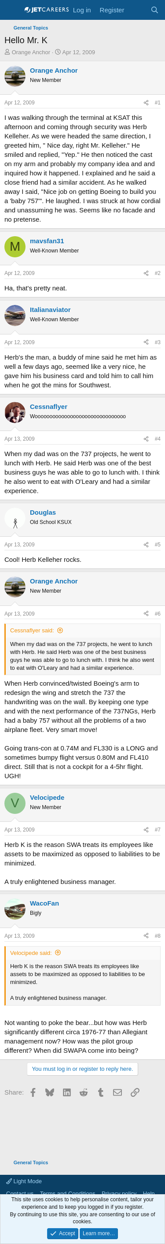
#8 (158, 936)
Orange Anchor (31, 52)
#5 (158, 545)
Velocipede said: (31, 953)
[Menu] (12, 10)
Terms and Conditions (67, 1193)
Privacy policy (119, 1193)
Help (149, 1193)
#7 (158, 830)
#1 (158, 103)
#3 (158, 342)
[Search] (154, 10)
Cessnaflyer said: (32, 630)
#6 (158, 614)
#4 (158, 439)
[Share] (146, 103)
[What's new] (137, 10)
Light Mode (24, 1181)
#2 (158, 273)
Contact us (19, 1193)
